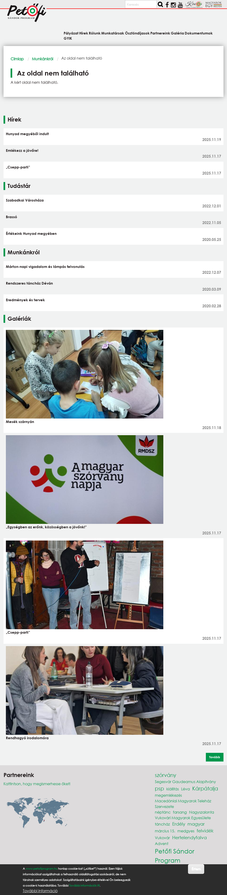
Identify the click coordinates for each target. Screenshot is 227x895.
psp (159, 788)
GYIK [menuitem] (68, 38)
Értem (196, 869)
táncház (162, 824)
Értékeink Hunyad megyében (31, 233)
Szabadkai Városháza (25, 200)
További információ (40, 891)
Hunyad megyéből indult (27, 134)
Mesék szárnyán (20, 421)
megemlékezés (168, 795)
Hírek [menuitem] (83, 33)
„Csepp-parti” (18, 167)
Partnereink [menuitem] (160, 33)
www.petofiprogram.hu (41, 869)
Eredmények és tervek (25, 300)
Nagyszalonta (201, 812)
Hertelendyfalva (189, 837)
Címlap (17, 58)
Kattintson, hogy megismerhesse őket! (37, 783)
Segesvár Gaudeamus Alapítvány (185, 781)
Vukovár (162, 837)
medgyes (185, 830)
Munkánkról (42, 58)
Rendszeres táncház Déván (29, 283)
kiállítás (172, 788)
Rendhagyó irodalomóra (27, 738)
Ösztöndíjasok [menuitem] (137, 33)
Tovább (214, 757)
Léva (185, 788)
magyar (196, 823)
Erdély (178, 823)
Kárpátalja (205, 788)
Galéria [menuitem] (177, 33)
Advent (161, 843)
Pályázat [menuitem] (71, 33)
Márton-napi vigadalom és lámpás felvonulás (45, 266)
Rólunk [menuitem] (95, 33)
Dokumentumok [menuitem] (199, 33)
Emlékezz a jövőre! (22, 150)
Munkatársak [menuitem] (112, 33)
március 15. (165, 830)
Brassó (11, 217)
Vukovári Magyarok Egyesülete (183, 817)
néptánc (163, 812)
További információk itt (84, 885)
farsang (180, 812)
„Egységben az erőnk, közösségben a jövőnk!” (46, 527)
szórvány (165, 775)
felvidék (205, 830)
